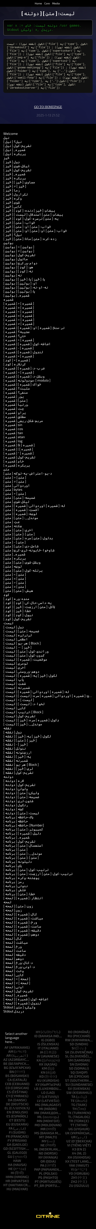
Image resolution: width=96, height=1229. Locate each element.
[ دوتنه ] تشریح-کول (19, 790)
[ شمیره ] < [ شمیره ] (18, 317)
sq (72, 1078)
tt (72, 1130)
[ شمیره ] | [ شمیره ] (18, 454)
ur (73, 1142)
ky (37, 1090)
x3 (74, 1154)
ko (41, 1082)
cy (8, 1101)
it (39, 1053)
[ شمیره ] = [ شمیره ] (18, 325)
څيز (6, 163)
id (36, 1041)
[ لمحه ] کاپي (13, 980)
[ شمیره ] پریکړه (16, 470)
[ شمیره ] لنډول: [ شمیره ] (23, 357)
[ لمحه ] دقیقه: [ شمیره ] (22, 936)
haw (17, 1166)
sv (70, 1094)
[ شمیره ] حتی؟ (14, 341)
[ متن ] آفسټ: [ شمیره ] (21, 515)
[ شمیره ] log (12, 446)
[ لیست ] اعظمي (15, 644)
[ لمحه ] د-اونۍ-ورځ (19, 972)
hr (8, 1186)
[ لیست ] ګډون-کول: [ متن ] (24, 661)
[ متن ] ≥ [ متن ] (14, 592)
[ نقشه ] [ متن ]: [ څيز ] (20, 746)
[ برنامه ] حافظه (15, 826)
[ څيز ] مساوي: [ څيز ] (19, 187)
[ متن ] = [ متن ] (14, 483)
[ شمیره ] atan (14, 442)
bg (6, 1073)
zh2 (74, 1187)
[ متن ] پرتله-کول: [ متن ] (23, 576)
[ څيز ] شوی (11, 208)
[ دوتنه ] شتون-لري (18, 806)
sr (71, 1082)
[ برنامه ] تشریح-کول (19, 847)
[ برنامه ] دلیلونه (17, 867)
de (8, 1109)
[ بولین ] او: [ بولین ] (20, 288)
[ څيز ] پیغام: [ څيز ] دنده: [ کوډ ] (29, 216)
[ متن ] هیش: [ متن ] (18, 596)
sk (67, 1057)
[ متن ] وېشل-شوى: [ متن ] (22, 568)
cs (9, 1097)
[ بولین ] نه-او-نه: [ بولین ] (25, 293)
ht (5, 1190)
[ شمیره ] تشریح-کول (19, 462)
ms (36, 1138)
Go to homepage (48, 112)
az (5, 1065)
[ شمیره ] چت (13, 414)
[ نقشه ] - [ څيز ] (15, 750)
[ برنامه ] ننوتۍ (15, 891)
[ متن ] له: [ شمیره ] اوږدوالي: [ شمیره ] (34, 511)
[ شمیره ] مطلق (14, 422)
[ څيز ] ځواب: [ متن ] (19, 228)
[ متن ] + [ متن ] (14, 499)
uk (67, 1138)
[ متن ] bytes (12, 495)
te (73, 1106)
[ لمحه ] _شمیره (15, 1000)
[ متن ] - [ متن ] (14, 547)
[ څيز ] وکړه (12, 204)
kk (41, 1070)
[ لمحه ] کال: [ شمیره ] (20, 919)
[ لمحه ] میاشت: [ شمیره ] (23, 923)
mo (37, 1130)
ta (73, 1102)
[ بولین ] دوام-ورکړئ (20, 268)
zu (71, 1191)
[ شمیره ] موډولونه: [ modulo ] (27, 386)
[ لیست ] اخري (14, 673)
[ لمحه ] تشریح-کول (18, 996)
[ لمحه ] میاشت (15, 948)
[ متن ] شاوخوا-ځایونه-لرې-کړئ (29, 555)
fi (10, 1138)
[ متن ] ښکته (12, 531)
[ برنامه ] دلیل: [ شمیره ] (22, 839)
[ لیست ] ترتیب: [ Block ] (23, 717)
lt (39, 1102)
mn (39, 1126)
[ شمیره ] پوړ (13, 402)
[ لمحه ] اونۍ (13, 992)
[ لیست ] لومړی (15, 669)
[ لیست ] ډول (13, 632)
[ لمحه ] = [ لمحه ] (16, 984)
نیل (6, 143)
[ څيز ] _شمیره (14, 179)
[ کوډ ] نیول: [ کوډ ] (18, 620)
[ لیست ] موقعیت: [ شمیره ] (25, 665)
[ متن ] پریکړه (14, 564)
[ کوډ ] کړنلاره (14, 369)
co (8, 1093)
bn (11, 1077)
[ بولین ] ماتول (15, 264)
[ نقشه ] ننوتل (14, 754)
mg (37, 1110)
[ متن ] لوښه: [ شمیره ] (20, 519)
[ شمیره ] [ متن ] (15, 406)
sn (72, 1070)
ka (39, 1066)
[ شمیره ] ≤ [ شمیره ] (18, 321)
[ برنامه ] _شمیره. (16, 843)
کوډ (6, 600)
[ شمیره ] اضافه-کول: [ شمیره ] (27, 349)
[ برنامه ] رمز (13, 887)
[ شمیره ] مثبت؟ (16, 394)
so (71, 1074)
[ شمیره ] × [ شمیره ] (18, 361)
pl (41, 1179)
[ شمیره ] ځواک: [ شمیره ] (22, 390)
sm (70, 1066)
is (38, 1049)
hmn (9, 1182)
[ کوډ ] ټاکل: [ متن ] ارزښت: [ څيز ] (29, 612)
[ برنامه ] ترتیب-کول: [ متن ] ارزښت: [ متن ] (38, 879)
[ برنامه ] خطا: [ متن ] (19, 899)
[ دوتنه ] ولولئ (15, 794)
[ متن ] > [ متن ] (14, 588)
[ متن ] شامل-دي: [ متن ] (21, 551)
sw (69, 1098)
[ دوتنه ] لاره (13, 786)
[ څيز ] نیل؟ (12, 240)
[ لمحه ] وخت (13, 976)
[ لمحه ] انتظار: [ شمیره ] (23, 903)
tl (70, 1122)
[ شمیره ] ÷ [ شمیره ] (18, 377)
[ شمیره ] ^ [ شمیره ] (18, 458)
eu (8, 1130)
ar (8, 1061)
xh (70, 1163)
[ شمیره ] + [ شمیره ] (18, 345)
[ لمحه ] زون (12, 915)
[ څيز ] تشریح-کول (17, 175)
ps (40, 1183)
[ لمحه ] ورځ (12, 952)
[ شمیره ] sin (12, 430)
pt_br (39, 1191)
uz (68, 1146)
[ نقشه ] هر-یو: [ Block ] (21, 770)
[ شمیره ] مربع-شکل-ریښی (23, 426)
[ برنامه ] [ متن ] (15, 855)
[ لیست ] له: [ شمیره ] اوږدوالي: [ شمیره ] (36, 697)
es (8, 1121)
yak (72, 1171)
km (44, 1074)
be (5, 1069)
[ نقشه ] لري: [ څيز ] (18, 774)
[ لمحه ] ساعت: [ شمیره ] (22, 932)
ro (70, 1037)
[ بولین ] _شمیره (16, 301)
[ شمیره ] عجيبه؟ (16, 337)
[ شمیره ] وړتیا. (16, 410)
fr (8, 1142)
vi (68, 1150)
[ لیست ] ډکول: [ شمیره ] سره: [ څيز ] (31, 725)
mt (41, 1142)
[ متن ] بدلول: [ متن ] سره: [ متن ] (28, 543)
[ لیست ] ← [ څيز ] (17, 652)
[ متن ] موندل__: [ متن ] (20, 523)
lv (39, 1106)
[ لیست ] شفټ (14, 689)
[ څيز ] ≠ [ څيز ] (14, 191)
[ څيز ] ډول (11, 167)
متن (6, 475)
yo (71, 1179)
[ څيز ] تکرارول (15, 200)
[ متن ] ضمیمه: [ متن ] (19, 503)
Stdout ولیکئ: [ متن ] (19, 1012)
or (42, 1167)
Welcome (10, 139)
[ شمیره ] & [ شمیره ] (19, 450)
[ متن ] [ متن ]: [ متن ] (19, 539)
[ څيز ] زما (11, 195)
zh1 (74, 1183)
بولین (8, 248)
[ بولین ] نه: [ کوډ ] (18, 276)
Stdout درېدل (13, 1016)
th (74, 1114)
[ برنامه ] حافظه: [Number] (23, 830)
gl (9, 1158)
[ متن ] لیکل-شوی (16, 507)
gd (5, 1154)
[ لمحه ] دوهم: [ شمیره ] (21, 940)
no (41, 1159)
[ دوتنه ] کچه (13, 814)
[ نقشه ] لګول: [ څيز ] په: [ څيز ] (27, 741)
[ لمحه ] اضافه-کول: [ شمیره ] (26, 1004)
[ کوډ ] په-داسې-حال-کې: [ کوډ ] (27, 608)
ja (41, 1057)
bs (7, 1081)
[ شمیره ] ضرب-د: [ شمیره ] (24, 373)
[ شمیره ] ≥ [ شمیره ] (18, 313)
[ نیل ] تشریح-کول (17, 151)
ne (42, 1150)
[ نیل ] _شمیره (14, 155)
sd (72, 1049)
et (11, 1126)
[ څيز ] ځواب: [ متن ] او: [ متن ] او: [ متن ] (35, 236)
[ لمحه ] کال (12, 944)
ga (9, 1150)
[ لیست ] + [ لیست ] (18, 705)
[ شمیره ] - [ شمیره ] (18, 353)
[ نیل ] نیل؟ (12, 147)
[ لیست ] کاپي (14, 713)
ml (39, 1122)
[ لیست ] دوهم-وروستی (21, 677)
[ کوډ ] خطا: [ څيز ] (17, 616)
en (9, 1117)
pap (37, 1175)
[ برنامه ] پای (12, 871)
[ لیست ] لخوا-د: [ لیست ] (24, 709)
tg (73, 1110)
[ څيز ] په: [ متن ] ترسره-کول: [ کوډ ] (31, 224)
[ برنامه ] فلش (14, 895)
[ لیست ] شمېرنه (16, 693)
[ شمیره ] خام (13, 466)
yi (72, 1175)
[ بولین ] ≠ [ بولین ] (18, 256)
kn (43, 1078)
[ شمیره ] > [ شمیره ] (18, 309)
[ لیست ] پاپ (13, 685)
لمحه (7, 907)
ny (40, 1163)
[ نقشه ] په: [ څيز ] (17, 762)
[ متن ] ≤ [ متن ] (14, 584)
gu (10, 1162)
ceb (8, 1089)
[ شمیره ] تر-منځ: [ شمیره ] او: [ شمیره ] (34, 333)
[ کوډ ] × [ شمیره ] (16, 365)
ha (10, 1170)
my (44, 1146)
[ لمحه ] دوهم (13, 964)
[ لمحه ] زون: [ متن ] (18, 911)
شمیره (8, 305)
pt (37, 1187)
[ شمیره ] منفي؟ (15, 398)
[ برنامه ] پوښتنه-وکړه (21, 883)
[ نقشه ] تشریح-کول (18, 778)
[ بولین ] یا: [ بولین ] (19, 297)
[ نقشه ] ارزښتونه (17, 758)
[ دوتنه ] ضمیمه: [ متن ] (21, 802)
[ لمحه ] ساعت (14, 956)
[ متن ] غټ (11, 527)
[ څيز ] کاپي (12, 212)
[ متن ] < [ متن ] (14, 580)
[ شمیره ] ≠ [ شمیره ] (18, 329)
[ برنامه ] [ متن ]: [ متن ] (21, 863)
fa (11, 1134)
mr (43, 1134)
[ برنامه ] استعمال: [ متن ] (23, 851)
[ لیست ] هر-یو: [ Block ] (22, 648)
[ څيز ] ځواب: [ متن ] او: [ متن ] (27, 232)
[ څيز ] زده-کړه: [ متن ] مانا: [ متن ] (30, 244)
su (67, 1090)
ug (70, 1134)
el (6, 1113)
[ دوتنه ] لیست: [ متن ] (21, 818)
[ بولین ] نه (12, 280)
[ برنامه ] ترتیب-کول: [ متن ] (26, 875)
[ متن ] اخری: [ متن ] (18, 535)
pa (42, 1171)
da (10, 1105)
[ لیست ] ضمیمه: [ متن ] (21, 636)
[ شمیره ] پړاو (14, 418)
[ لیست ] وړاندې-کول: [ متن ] (26, 657)
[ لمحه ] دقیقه (14, 960)
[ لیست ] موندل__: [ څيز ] (22, 729)
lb (36, 1094)
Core (47, 3)
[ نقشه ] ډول (12, 737)
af (7, 1053)
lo (43, 1098)
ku (39, 1086)
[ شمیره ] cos (13, 434)
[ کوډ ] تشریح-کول (17, 624)
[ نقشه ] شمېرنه (15, 766)
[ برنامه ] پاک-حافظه (18, 822)
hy (38, 1037)
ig (42, 1045)
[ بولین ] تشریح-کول (19, 260)
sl (67, 1061)
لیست (8, 628)
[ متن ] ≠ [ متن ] (14, 487)
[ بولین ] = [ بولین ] (18, 252)
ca (10, 1085)
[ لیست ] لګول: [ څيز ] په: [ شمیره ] (30, 681)
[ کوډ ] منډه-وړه (16, 604)
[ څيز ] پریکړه (14, 183)
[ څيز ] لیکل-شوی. (16, 171)
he (10, 1174)
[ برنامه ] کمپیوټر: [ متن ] (23, 834)
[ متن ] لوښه (12, 572)
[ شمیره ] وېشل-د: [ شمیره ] (24, 382)
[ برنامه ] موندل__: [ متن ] (22, 859)
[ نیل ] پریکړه (14, 159)
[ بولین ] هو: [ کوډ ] (18, 272)
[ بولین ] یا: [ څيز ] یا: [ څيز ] (24, 284)
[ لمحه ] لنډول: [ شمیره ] (22, 1008)
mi (41, 1114)
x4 (74, 1159)
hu (9, 1194)
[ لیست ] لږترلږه (17, 640)
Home (38, 3)
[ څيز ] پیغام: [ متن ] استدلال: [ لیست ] (33, 220)
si (73, 1053)
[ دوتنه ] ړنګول (15, 810)
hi (12, 1178)
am (10, 1057)
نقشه (7, 733)
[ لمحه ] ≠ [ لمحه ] (16, 988)
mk (36, 1118)
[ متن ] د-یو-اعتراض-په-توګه (27, 479)
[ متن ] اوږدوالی (16, 491)
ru (70, 1041)
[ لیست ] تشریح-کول (19, 721)
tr (71, 1126)
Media (56, 3)
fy (9, 1146)
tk (69, 1118)
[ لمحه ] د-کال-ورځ (18, 968)
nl (36, 1154)
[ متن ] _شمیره (14, 559)
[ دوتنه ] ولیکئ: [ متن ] (21, 798)
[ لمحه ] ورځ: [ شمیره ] (20, 927)
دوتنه (8, 782)
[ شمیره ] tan (13, 438)
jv (38, 1061)
